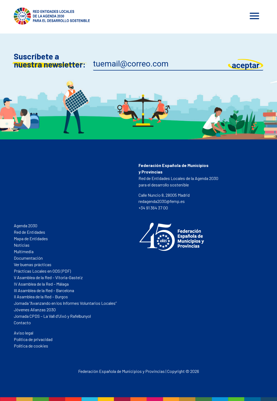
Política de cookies (31, 345)
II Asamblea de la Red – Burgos (41, 296)
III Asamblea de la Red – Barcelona (44, 290)
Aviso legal (23, 332)
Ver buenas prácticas (32, 264)
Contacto (22, 322)
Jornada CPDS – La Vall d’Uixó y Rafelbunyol (52, 316)
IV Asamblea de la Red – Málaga (41, 283)
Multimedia (24, 251)
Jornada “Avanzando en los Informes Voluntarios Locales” (65, 303)
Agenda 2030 (25, 225)
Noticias (21, 245)
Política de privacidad (33, 339)
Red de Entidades (29, 232)
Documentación (28, 257)
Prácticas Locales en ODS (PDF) (42, 270)
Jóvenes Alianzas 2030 (35, 309)
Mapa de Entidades (31, 238)
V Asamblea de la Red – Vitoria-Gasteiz (48, 277)
